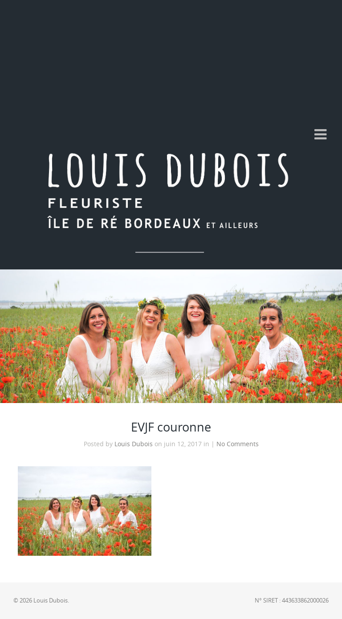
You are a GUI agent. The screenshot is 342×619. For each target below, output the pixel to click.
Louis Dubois (133, 444)
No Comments (237, 444)
